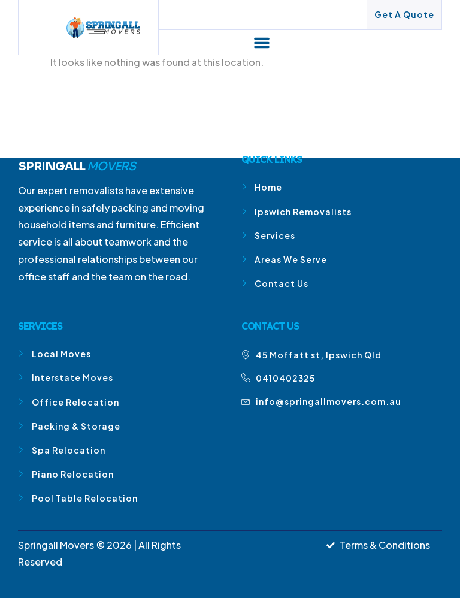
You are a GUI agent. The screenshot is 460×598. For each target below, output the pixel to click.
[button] (261, 42)
